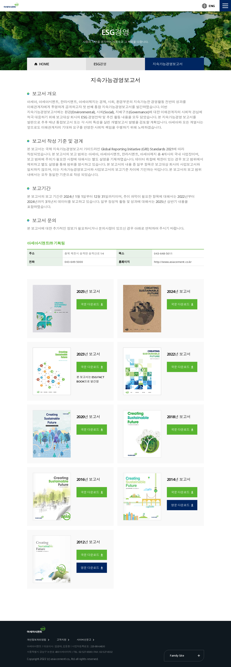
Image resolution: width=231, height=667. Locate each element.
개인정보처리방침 (38, 639)
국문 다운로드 (92, 304)
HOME (42, 64)
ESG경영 (100, 64)
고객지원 (63, 639)
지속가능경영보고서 (167, 64)
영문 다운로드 (182, 505)
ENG (208, 6)
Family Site (177, 655)
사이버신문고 (85, 639)
